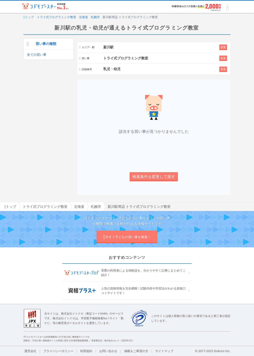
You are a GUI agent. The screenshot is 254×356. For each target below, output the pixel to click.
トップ (29, 17)
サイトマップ (164, 351)
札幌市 (95, 17)
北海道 (83, 17)
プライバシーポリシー (58, 351)
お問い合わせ (108, 351)
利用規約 (86, 351)
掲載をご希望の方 (136, 351)
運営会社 (30, 351)
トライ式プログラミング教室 (56, 17)
